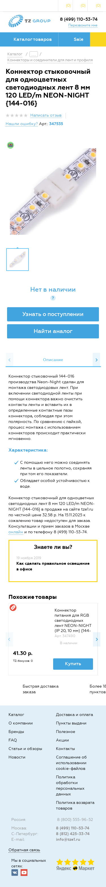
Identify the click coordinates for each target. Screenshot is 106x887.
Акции (62, 740)
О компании (20, 723)
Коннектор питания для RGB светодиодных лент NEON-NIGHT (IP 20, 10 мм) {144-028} (73, 623)
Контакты (65, 748)
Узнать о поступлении (53, 314)
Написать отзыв (46, 115)
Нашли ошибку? (22, 123)
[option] (53, 191)
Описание (53, 359)
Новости (16, 757)
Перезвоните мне (83, 25)
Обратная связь (24, 850)
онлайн (15, 532)
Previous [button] (9, 360)
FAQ (12, 740)
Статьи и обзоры (25, 748)
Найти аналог (53, 331)
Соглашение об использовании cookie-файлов (71, 763)
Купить (73, 663)
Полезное (65, 731)
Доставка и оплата (74, 714)
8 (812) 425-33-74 (73, 833)
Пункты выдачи (71, 723)
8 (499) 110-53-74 (79, 19)
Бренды (16, 731)
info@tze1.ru (68, 839)
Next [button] (96, 360)
